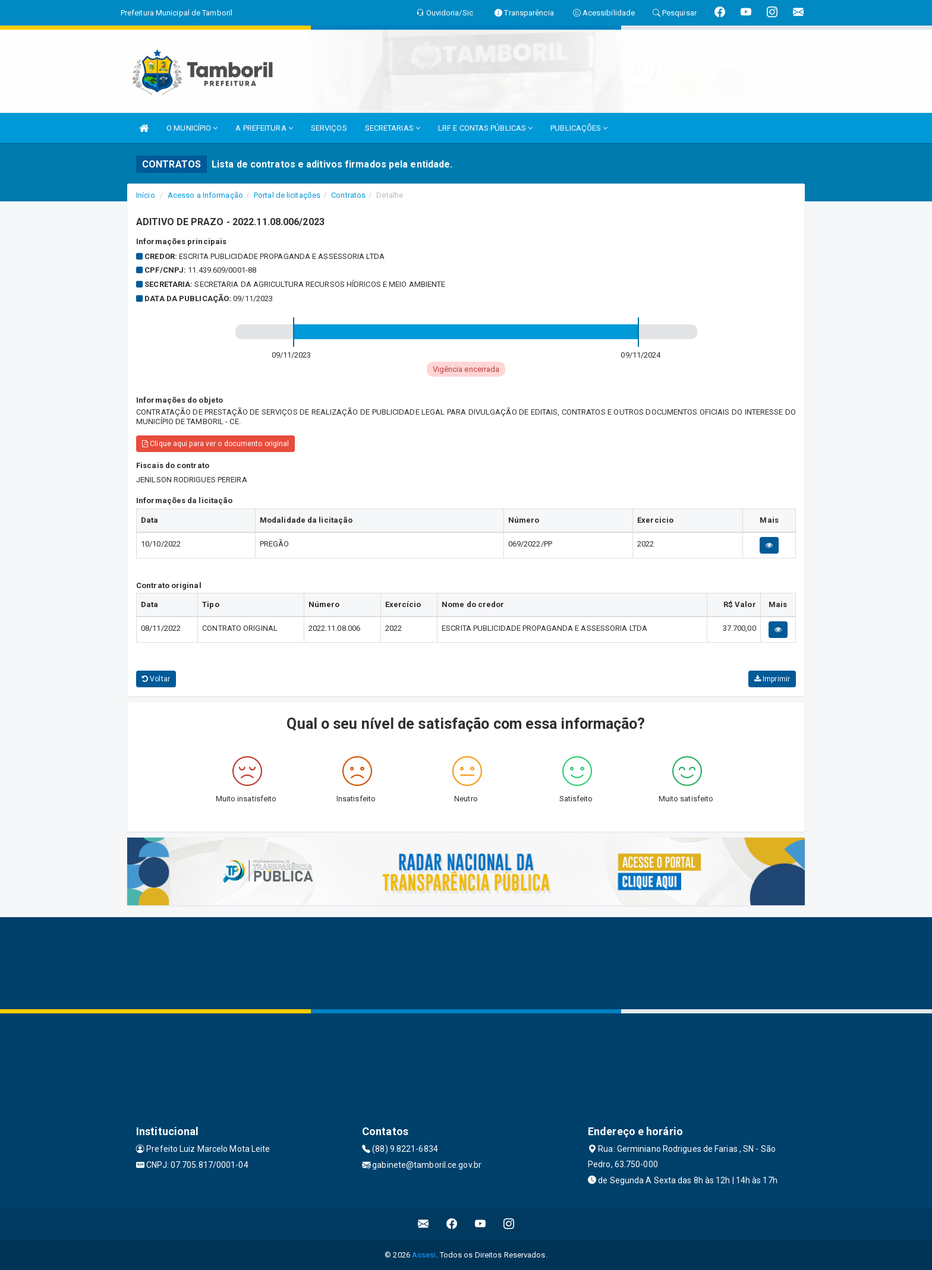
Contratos (348, 195)
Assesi (424, 1254)
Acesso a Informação (205, 195)
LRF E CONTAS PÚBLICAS (485, 128)
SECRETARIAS (392, 128)
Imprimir (772, 679)
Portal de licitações (287, 195)
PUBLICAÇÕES (578, 128)
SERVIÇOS (329, 128)
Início (145, 195)
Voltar (156, 679)
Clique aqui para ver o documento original (215, 444)
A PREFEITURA (263, 128)
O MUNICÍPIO (192, 128)
